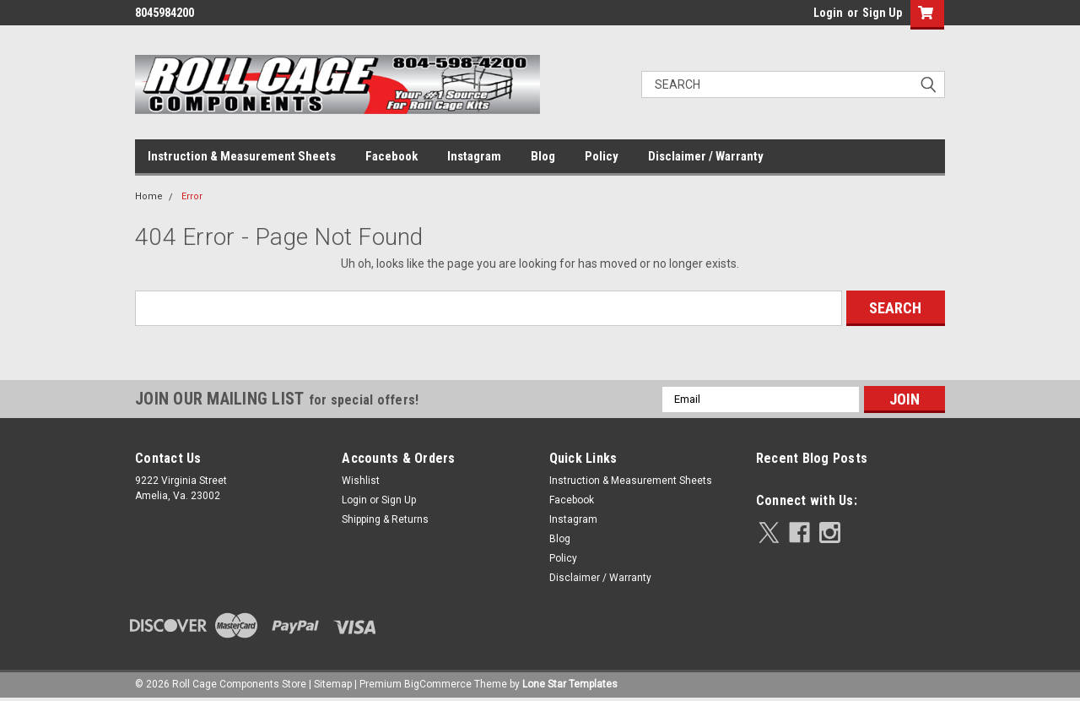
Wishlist (361, 480)
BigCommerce (438, 684)
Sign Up (882, 12)
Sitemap (333, 684)
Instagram (474, 156)
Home (149, 196)
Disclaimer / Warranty (706, 156)
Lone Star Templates (570, 684)
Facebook (391, 156)
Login (828, 12)
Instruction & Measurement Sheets (242, 156)
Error (191, 196)
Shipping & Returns (385, 519)
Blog (543, 156)
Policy (601, 156)
